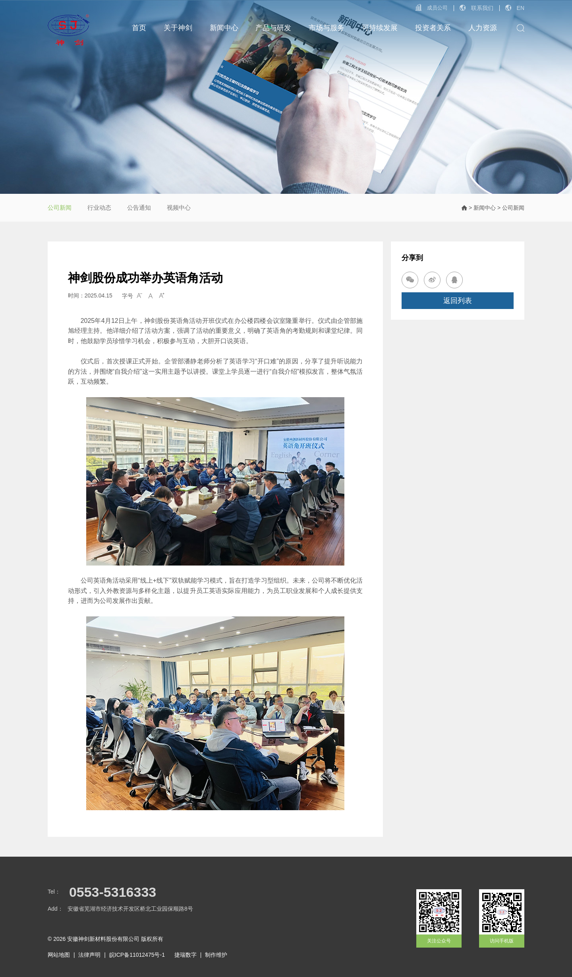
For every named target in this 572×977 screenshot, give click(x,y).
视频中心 (179, 207)
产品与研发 (273, 28)
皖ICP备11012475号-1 (137, 955)
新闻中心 (224, 28)
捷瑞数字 (185, 955)
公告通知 (139, 207)
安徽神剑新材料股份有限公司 (103, 939)
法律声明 (89, 955)
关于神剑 (178, 28)
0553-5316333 (112, 892)
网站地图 (59, 955)
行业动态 (99, 207)
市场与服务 (326, 28)
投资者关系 (433, 28)
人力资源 (482, 28)
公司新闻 (60, 207)
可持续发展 (380, 28)
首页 (139, 28)
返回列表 (457, 301)
